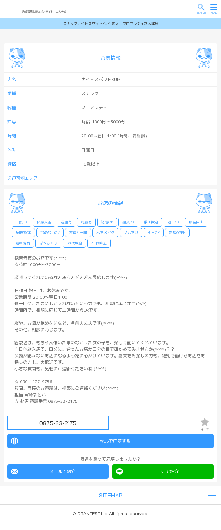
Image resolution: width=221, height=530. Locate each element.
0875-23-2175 (58, 423)
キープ (204, 424)
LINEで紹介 (147, 471)
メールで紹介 (43, 471)
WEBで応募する (70, 441)
